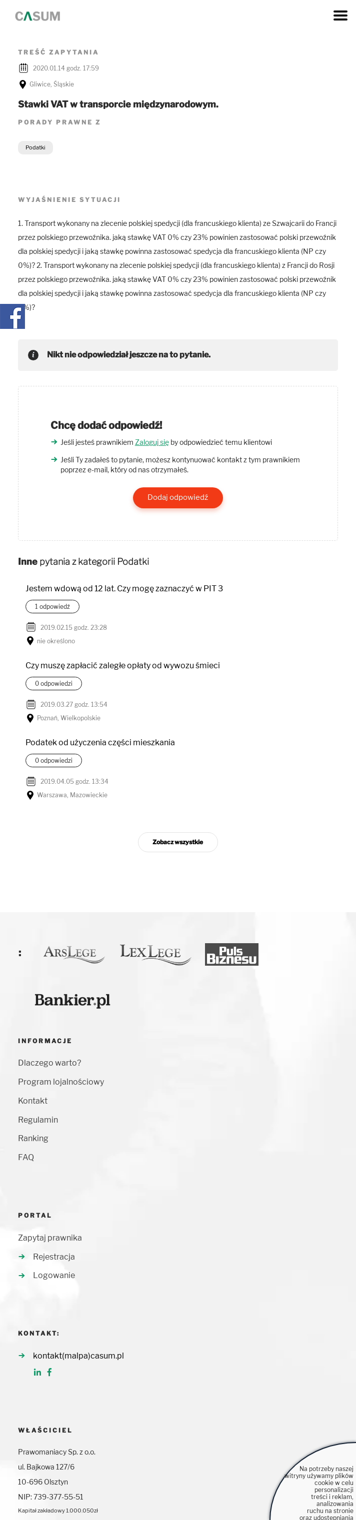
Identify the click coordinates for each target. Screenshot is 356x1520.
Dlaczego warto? (49, 1063)
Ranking (33, 1138)
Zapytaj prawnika (50, 1238)
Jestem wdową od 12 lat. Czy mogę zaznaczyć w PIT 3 (124, 588)
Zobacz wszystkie (177, 842)
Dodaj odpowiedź (178, 497)
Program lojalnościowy (61, 1082)
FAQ (26, 1157)
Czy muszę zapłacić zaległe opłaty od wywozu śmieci (123, 665)
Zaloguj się (152, 442)
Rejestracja (54, 1257)
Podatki (36, 147)
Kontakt (33, 1101)
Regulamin (38, 1120)
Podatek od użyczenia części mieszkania (100, 742)
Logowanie (54, 1275)
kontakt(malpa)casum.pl (78, 1356)
